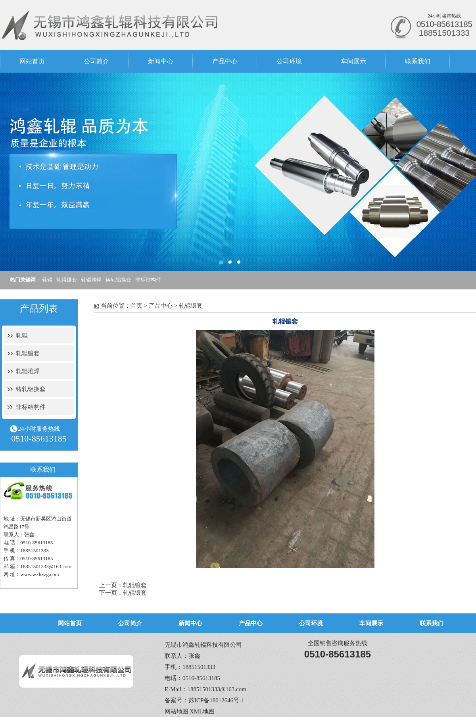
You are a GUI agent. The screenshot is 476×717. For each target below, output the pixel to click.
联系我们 (417, 61)
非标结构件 (148, 280)
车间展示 (353, 61)
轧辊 (47, 280)
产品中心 (225, 61)
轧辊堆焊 (91, 280)
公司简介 (96, 61)
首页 (136, 306)
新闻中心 (160, 61)
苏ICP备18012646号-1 (216, 700)
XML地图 (202, 711)
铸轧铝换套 (118, 280)
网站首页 (32, 61)
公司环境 (289, 61)
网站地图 (176, 711)
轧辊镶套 (66, 280)
